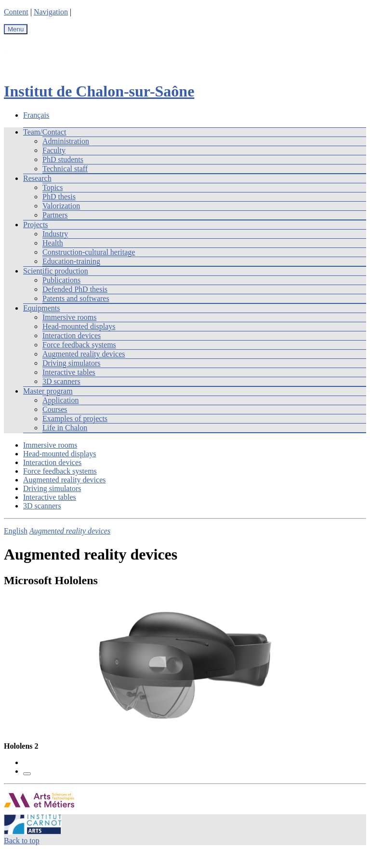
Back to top (22, 840)
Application (60, 400)
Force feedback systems (79, 345)
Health (52, 243)
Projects (35, 224)
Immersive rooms (69, 317)
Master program (48, 391)
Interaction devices (71, 335)
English (15, 531)
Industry (55, 234)
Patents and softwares (75, 298)
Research (37, 178)
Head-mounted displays (79, 326)
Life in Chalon (64, 428)
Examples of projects (74, 418)
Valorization (61, 206)
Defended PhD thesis (74, 289)
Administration (65, 141)
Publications (61, 280)
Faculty (54, 150)
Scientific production (55, 271)
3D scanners (61, 381)
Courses (54, 409)
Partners (54, 215)
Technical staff (65, 168)
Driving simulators (71, 363)
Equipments (41, 308)
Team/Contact (44, 132)
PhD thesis (59, 196)
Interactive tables (68, 372)
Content (16, 12)
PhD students (62, 159)
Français (36, 115)
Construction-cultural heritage (88, 252)
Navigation (51, 12)
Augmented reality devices (83, 354)
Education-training (71, 261)
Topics (52, 187)
